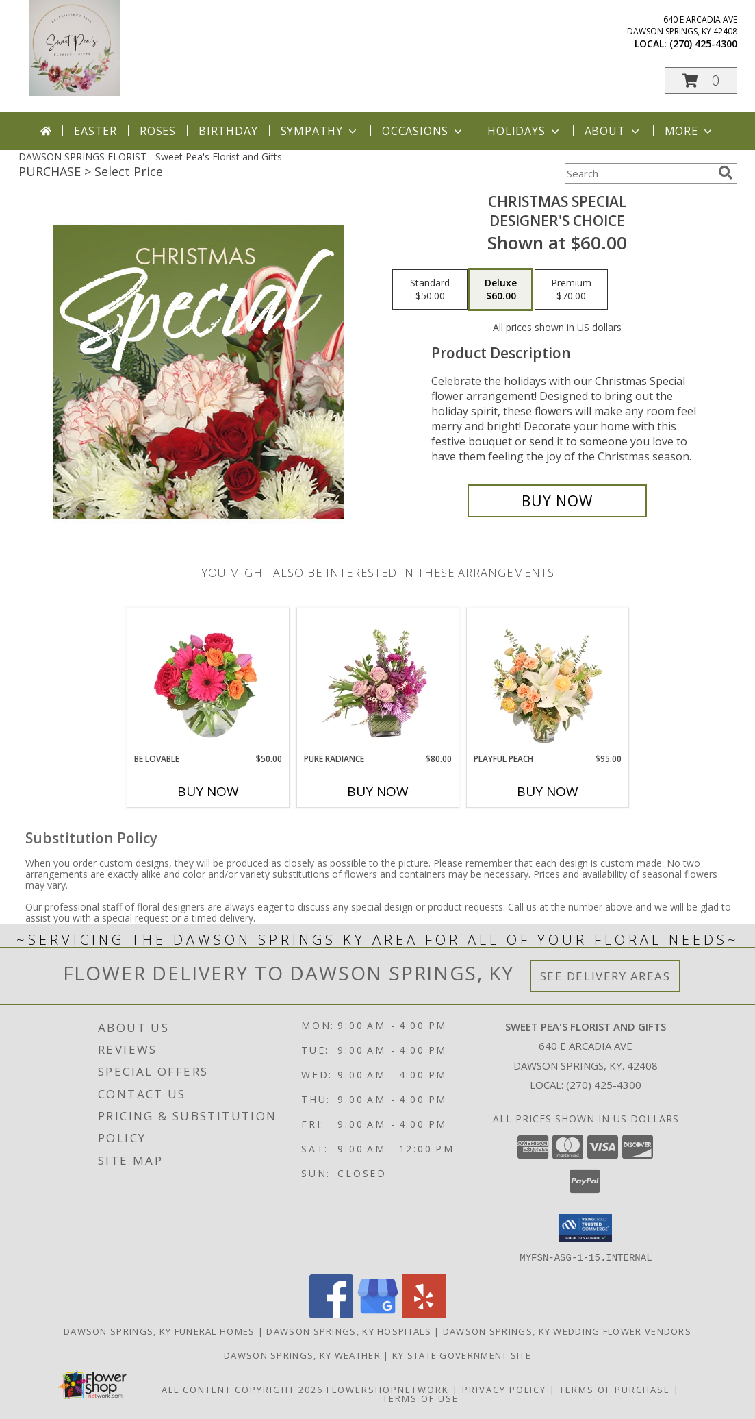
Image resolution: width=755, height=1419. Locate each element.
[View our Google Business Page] (378, 1313)
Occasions (423, 130)
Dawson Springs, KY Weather (302, 1354)
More (690, 130)
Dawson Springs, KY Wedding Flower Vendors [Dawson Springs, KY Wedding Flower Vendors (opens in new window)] (567, 1330)
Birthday (228, 130)
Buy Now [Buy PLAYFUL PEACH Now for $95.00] (547, 791)
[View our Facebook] (331, 1313)
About (613, 130)
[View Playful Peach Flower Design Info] (547, 680)
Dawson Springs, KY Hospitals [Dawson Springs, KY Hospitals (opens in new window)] (348, 1330)
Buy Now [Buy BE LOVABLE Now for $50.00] (208, 791)
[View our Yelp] (424, 1313)
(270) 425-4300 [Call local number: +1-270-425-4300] (703, 43)
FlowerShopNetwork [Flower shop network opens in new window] (388, 1389)
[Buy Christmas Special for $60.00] (558, 500)
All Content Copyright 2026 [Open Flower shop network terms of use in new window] (242, 1389)
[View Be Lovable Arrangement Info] (208, 680)
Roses (158, 130)
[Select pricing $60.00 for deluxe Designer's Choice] (500, 290)
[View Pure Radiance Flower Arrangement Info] (377, 680)
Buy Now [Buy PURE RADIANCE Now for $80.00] (378, 791)
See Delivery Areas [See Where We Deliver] (605, 976)
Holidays (524, 130)
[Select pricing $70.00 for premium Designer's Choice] (571, 290)
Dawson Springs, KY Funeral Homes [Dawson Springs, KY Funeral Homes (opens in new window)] (159, 1330)
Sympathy (320, 130)
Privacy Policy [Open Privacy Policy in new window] (504, 1389)
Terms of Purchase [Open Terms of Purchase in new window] (614, 1389)
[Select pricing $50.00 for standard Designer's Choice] (430, 290)
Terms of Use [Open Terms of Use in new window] (421, 1398)
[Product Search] (638, 173)
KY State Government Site (461, 1354)
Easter (95, 130)
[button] (701, 80)
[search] (726, 172)
